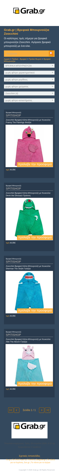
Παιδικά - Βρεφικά (19, 59)
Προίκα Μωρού (35, 59)
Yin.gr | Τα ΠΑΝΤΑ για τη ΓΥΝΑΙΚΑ (20, 460)
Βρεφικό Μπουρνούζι (13, 112)
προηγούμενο (17, 410)
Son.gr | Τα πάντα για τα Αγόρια (37, 462)
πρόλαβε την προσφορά (35, 164)
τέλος (47, 410)
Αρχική (7, 59)
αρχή (11, 410)
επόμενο (41, 410)
